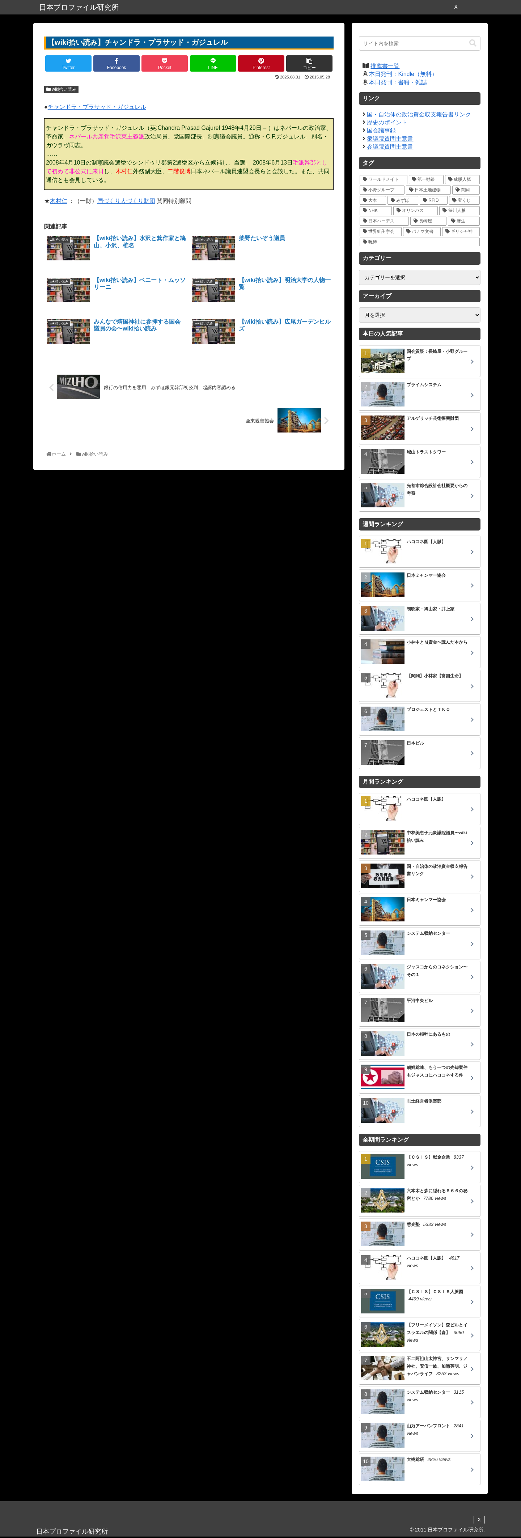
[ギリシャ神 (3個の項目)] (461, 231)
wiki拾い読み (61, 89)
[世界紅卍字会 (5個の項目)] (381, 231)
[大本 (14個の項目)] (373, 200)
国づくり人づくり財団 (126, 201)
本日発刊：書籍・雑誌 (398, 82)
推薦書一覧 (384, 66)
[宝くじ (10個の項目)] (464, 200)
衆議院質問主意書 (390, 139)
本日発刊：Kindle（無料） (403, 74)
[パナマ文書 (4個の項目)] (422, 231)
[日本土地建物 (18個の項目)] (428, 190)
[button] (472, 43)
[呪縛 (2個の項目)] (420, 242)
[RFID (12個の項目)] (434, 200)
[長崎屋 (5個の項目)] (428, 221)
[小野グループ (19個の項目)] (382, 190)
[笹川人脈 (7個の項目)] (459, 210)
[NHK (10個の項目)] (376, 210)
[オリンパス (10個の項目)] (415, 210)
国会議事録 (381, 130)
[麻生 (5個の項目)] (464, 221)
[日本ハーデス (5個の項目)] (384, 221)
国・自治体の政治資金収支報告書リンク (419, 114)
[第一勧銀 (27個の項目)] (426, 179)
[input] (419, 43)
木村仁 (58, 201)
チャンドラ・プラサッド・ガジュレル (97, 107)
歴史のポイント (387, 122)
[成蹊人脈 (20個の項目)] (462, 179)
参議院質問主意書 (390, 147)
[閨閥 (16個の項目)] (466, 190)
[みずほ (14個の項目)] (402, 200)
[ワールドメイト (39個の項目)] (383, 179)
